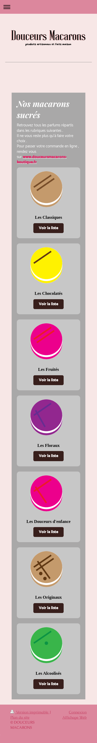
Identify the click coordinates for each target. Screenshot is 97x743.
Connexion (78, 712)
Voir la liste (48, 228)
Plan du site (19, 717)
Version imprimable (29, 712)
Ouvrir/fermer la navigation (48, 6)
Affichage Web (74, 717)
